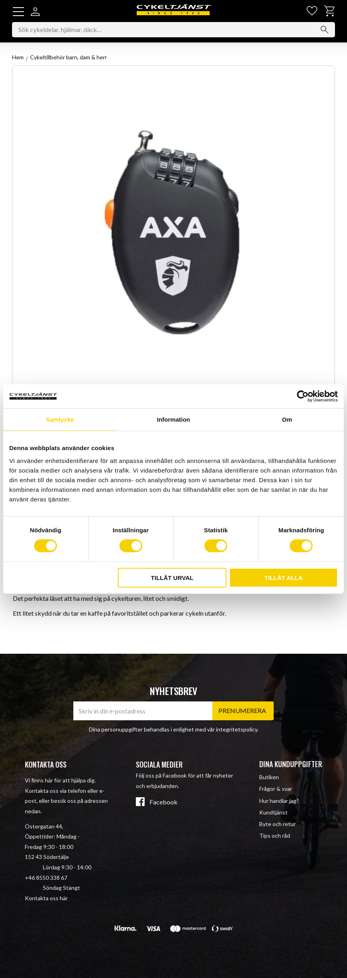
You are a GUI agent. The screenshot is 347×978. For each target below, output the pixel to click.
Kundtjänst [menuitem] (273, 812)
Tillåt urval (172, 577)
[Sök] (324, 30)
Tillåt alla (283, 577)
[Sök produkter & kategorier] (173, 30)
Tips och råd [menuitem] (274, 835)
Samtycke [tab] (60, 419)
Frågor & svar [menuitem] (275, 789)
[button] (18, 11)
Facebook (163, 802)
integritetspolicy (236, 729)
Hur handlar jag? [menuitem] (279, 800)
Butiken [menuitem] (269, 777)
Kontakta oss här (46, 898)
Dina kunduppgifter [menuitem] (290, 764)
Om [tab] (287, 419)
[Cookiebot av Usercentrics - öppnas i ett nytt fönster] (303, 396)
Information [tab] (173, 419)
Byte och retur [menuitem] (277, 823)
